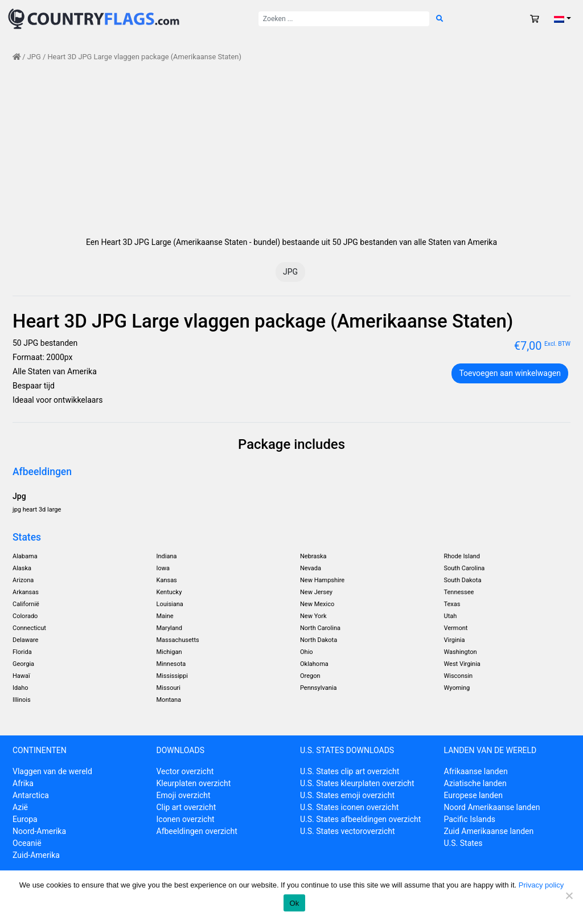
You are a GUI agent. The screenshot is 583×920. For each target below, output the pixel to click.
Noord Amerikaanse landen (492, 807)
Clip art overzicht (186, 807)
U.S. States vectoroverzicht (347, 831)
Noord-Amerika (39, 831)
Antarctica (31, 795)
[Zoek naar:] (343, 18)
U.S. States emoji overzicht (347, 795)
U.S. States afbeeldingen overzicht (360, 819)
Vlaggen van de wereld (52, 771)
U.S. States (463, 843)
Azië (20, 807)
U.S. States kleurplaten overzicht (357, 783)
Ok (294, 903)
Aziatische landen (475, 783)
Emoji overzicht (184, 795)
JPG (34, 56)
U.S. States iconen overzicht (349, 807)
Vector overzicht (185, 771)
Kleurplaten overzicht (194, 783)
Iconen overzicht (186, 819)
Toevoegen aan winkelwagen (510, 373)
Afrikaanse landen (476, 771)
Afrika (23, 783)
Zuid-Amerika (36, 855)
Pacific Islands (470, 819)
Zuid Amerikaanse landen (489, 831)
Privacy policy (541, 885)
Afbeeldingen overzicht (197, 831)
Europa (25, 819)
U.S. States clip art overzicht (349, 771)
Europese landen (473, 795)
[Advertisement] (291, 149)
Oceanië (27, 843)
